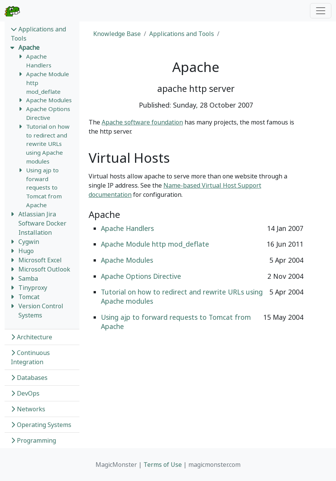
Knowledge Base (117, 33)
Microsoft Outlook (44, 269)
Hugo (26, 251)
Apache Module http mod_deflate (155, 244)
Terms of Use (162, 464)
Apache (29, 47)
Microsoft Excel (40, 260)
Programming (33, 440)
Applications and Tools (181, 33)
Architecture (31, 337)
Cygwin (28, 241)
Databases (29, 377)
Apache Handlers (127, 228)
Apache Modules (49, 100)
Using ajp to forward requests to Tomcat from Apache (44, 187)
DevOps (25, 393)
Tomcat (29, 297)
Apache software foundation (142, 122)
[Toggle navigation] (320, 10)
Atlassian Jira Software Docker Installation (42, 223)
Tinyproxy (32, 287)
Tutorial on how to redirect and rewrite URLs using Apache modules (47, 144)
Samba (28, 278)
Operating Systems (41, 424)
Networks (28, 409)
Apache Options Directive (141, 276)
